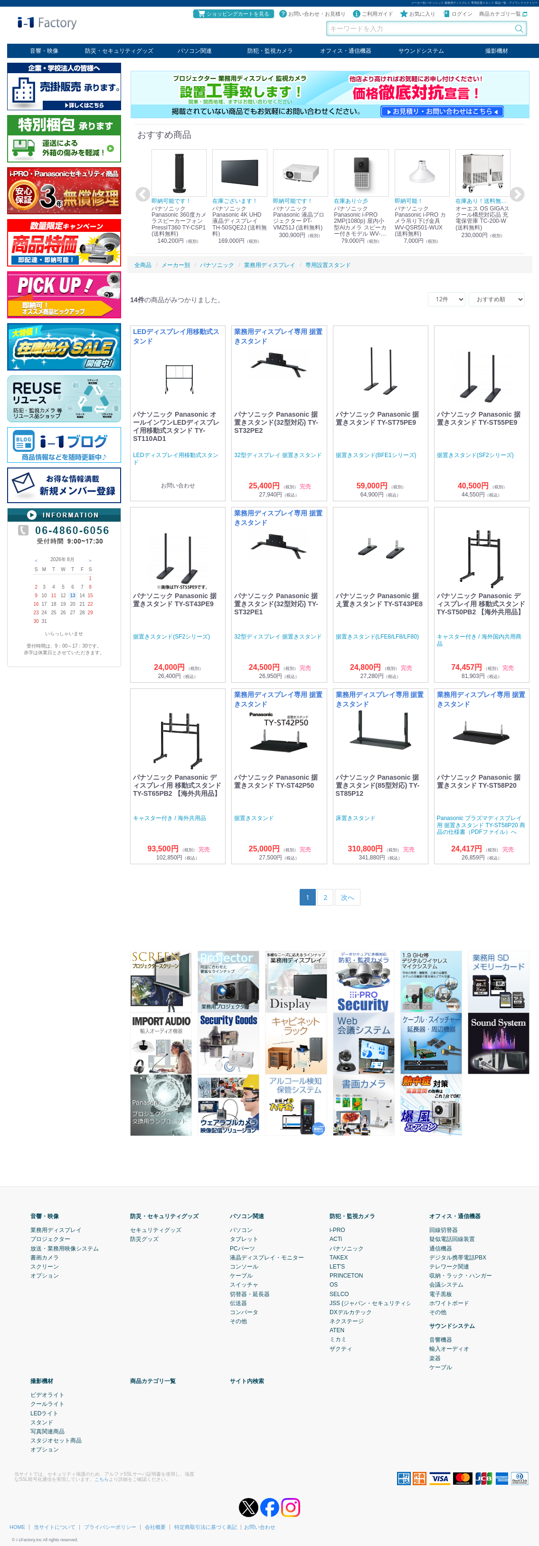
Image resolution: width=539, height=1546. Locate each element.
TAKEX (339, 1257)
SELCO (339, 1293)
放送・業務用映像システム (64, 1248)
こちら (102, 1478)
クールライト (47, 1404)
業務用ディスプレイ (56, 1230)
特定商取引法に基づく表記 (205, 1527)
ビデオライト (47, 1395)
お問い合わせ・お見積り (312, 14)
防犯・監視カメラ (270, 51)
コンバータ (244, 1312)
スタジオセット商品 (56, 1440)
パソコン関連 (195, 51)
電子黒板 (440, 1293)
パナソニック (347, 1248)
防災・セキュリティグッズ (119, 51)
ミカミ (338, 1339)
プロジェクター (50, 1239)
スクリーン (44, 1266)
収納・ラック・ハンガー (460, 1275)
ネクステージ (347, 1321)
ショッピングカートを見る (233, 14)
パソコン (241, 1230)
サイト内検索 (247, 1381)
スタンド (41, 1422)
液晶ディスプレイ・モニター (267, 1257)
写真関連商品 (47, 1431)
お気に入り (417, 14)
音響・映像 (44, 51)
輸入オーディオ (449, 1349)
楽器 (435, 1358)
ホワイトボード (449, 1302)
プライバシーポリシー (110, 1527)
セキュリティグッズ (155, 1230)
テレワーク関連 (449, 1266)
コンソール (244, 1266)
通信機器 (440, 1248)
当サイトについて (55, 1527)
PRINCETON (346, 1275)
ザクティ (341, 1348)
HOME (17, 1527)
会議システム (446, 1284)
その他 (238, 1321)
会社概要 (155, 1527)
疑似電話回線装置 (452, 1239)
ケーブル (241, 1275)
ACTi (336, 1239)
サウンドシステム (421, 51)
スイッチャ (244, 1284)
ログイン (457, 14)
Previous (141, 195)
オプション (44, 1275)
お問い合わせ (259, 1527)
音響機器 (440, 1339)
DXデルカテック (351, 1312)
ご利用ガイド (372, 14)
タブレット (244, 1239)
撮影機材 (496, 51)
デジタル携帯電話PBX (457, 1257)
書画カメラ (44, 1257)
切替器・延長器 (250, 1293)
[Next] (347, 897)
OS (334, 1284)
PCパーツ (242, 1248)
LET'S (337, 1266)
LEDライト (44, 1413)
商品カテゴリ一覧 (503, 14)
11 (53, 595)
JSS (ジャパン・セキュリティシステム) (380, 1302)
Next (516, 195)
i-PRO (337, 1230)
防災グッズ (144, 1239)
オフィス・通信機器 (345, 51)
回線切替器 (443, 1230)
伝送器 (238, 1302)
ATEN (337, 1330)
